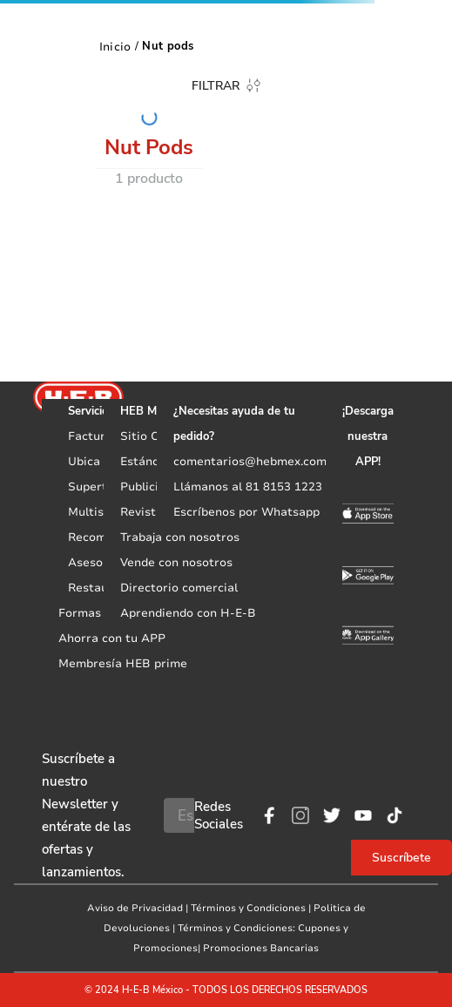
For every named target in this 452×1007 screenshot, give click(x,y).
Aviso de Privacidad (135, 908)
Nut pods (167, 46)
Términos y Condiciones (248, 908)
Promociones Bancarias (261, 948)
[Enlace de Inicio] (115, 46)
